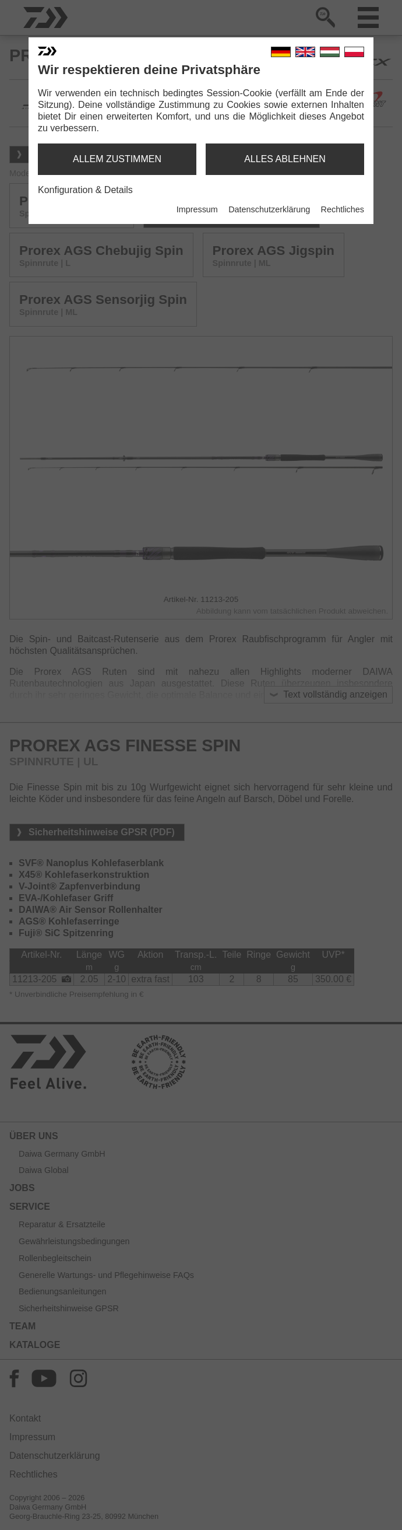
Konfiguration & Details (85, 190)
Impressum (197, 209)
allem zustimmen (117, 159)
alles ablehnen (285, 159)
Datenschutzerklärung (269, 209)
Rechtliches (342, 209)
